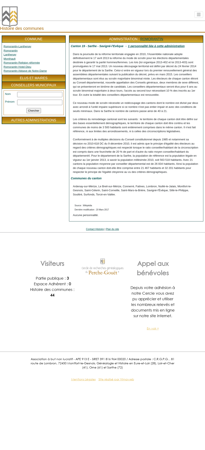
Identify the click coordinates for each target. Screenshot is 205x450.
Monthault (9, 58)
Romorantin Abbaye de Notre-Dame (25, 70)
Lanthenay (10, 54)
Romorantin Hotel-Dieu (17, 66)
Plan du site (112, 229)
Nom (8, 94)
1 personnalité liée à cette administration (156, 46)
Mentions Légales (83, 379)
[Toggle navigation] (198, 14)
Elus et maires (33, 78)
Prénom (10, 101)
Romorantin (11, 50)
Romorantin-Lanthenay (17, 46)
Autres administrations (33, 120)
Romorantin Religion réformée (22, 62)
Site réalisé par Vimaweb (116, 379)
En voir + (153, 328)
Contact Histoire (95, 229)
